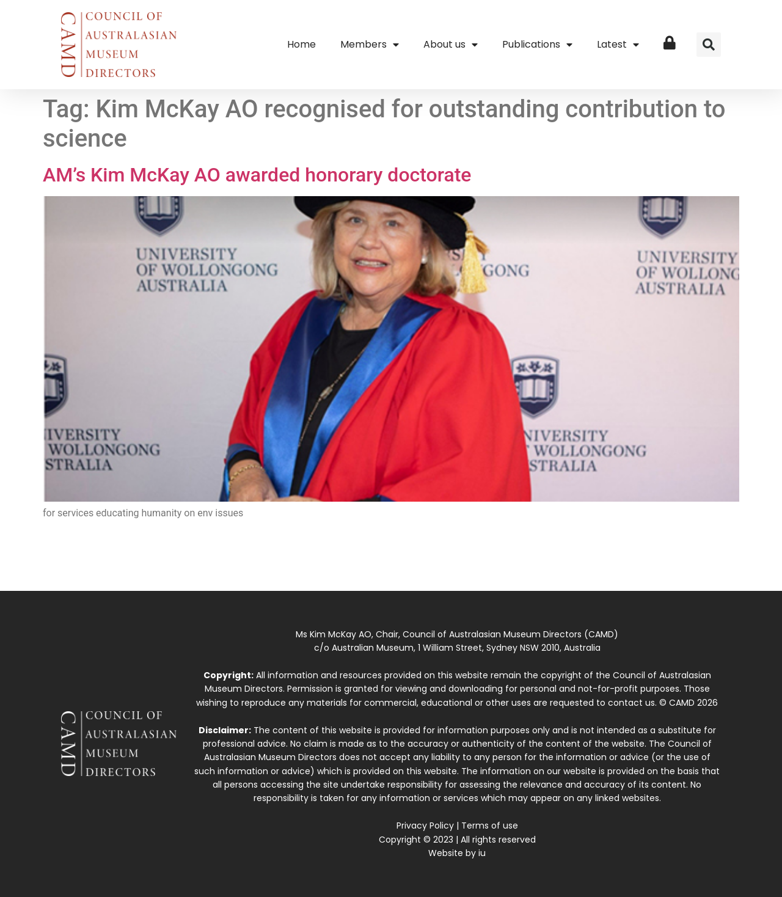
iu (482, 853)
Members (369, 45)
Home (301, 44)
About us (450, 45)
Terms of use (489, 825)
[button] (708, 44)
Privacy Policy (425, 825)
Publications (537, 45)
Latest (618, 45)
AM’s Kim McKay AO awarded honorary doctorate (257, 174)
